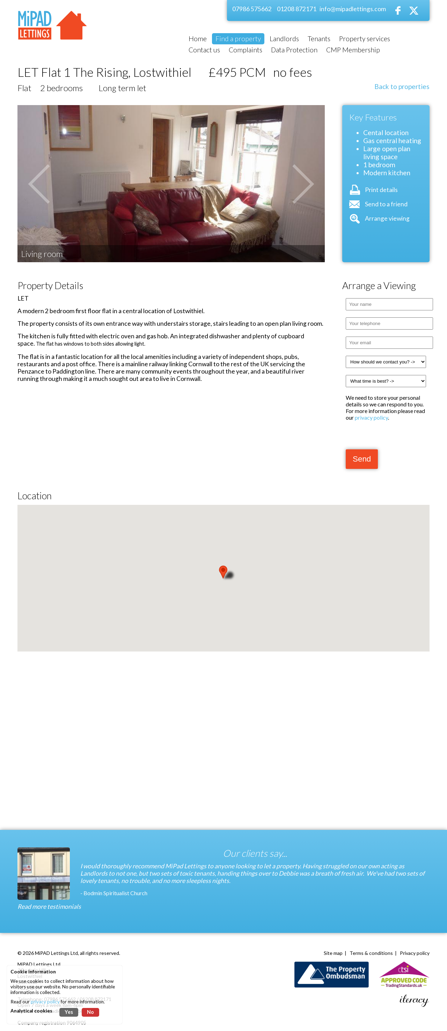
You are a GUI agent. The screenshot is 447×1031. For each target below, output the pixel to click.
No (90, 1012)
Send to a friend (386, 204)
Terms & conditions (371, 953)
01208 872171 (296, 9)
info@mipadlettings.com (353, 9)
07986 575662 (252, 9)
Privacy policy (415, 953)
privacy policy (371, 417)
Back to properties (402, 86)
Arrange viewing (387, 218)
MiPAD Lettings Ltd (56, 953)
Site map (333, 953)
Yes (69, 1012)
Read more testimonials (49, 906)
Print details (381, 189)
